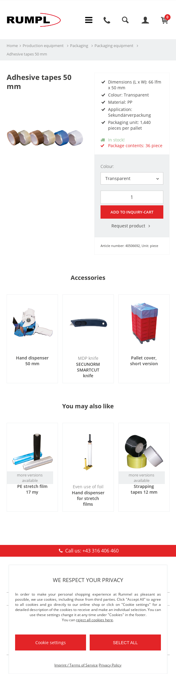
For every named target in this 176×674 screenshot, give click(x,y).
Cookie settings (50, 642)
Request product (131, 225)
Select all (125, 642)
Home (12, 45)
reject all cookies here (94, 619)
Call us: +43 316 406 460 (88, 549)
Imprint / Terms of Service (76, 665)
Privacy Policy (110, 665)
